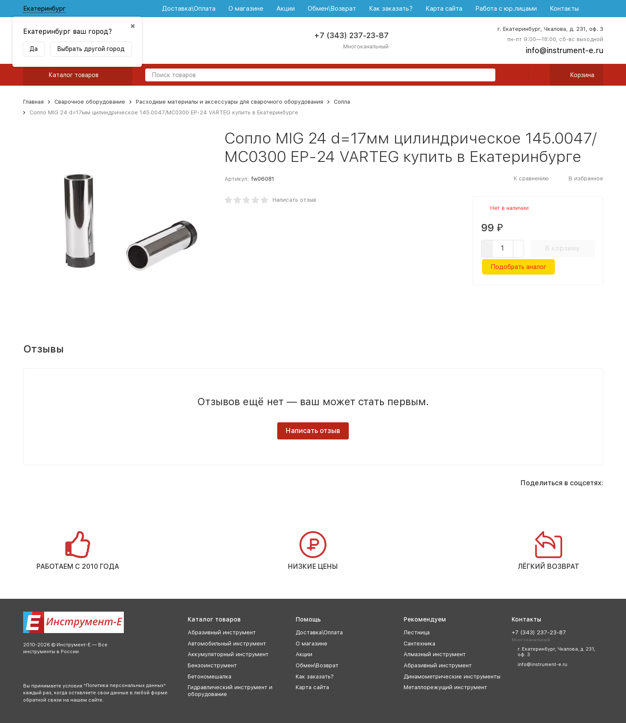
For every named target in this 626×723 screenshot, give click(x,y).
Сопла (342, 102)
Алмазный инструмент (435, 654)
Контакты (564, 8)
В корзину (562, 248)
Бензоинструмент (212, 665)
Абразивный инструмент (222, 632)
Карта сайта (443, 8)
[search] (485, 76)
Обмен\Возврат (332, 8)
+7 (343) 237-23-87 (351, 35)
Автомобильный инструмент (227, 643)
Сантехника (419, 643)
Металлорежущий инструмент (445, 687)
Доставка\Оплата (189, 8)
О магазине (246, 8)
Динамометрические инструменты (452, 676)
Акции (285, 8)
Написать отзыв (294, 200)
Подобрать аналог (518, 266)
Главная (33, 102)
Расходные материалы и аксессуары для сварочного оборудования (229, 102)
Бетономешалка (209, 676)
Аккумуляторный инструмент (228, 654)
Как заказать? (391, 8)
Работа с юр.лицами (506, 8)
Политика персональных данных (125, 685)
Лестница (417, 632)
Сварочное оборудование (89, 102)
